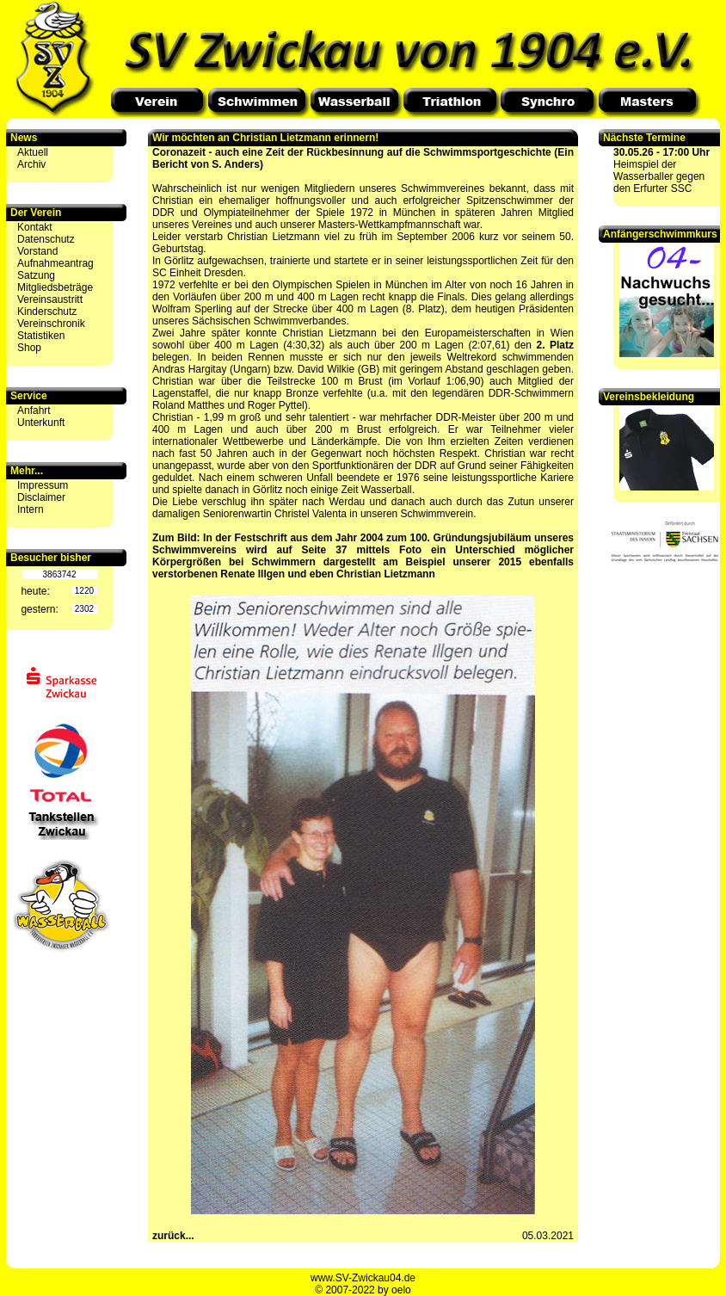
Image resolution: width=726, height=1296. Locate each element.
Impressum (42, 485)
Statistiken (41, 336)
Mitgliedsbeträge (55, 287)
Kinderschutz (47, 311)
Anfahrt (34, 410)
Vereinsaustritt (50, 299)
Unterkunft (41, 423)
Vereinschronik (51, 324)
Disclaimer (41, 497)
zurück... (173, 1236)
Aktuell (32, 152)
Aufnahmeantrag (55, 263)
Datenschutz (46, 239)
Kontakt (34, 227)
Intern (30, 509)
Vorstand (37, 251)
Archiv (31, 164)
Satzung (36, 275)
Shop (29, 348)
